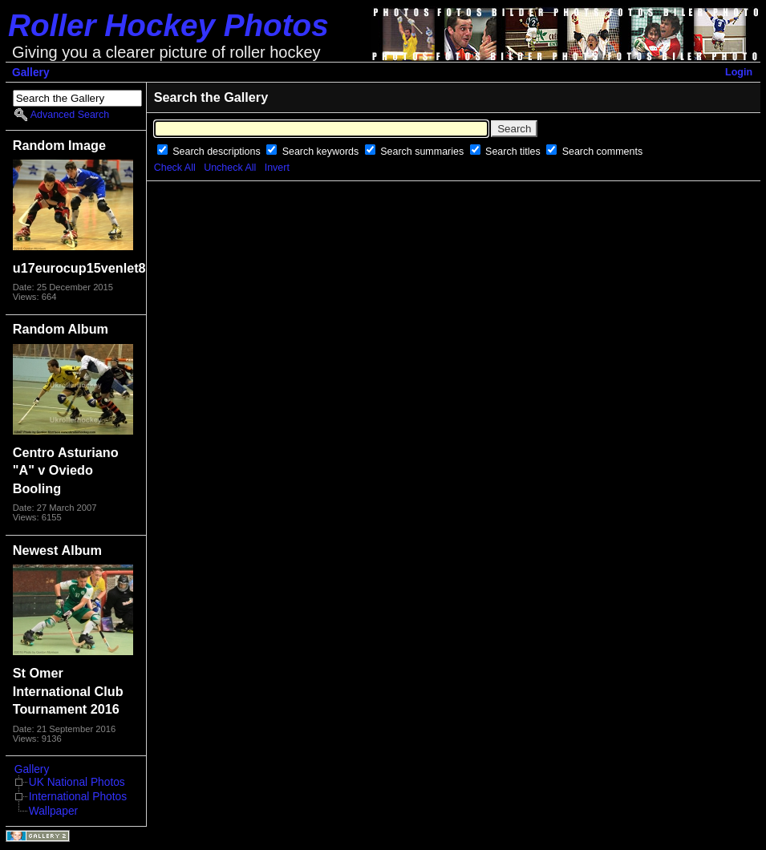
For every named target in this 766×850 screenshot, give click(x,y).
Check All (175, 167)
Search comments (602, 151)
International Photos (78, 797)
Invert (277, 167)
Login (738, 72)
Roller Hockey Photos (168, 25)
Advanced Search (69, 114)
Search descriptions (217, 151)
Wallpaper (53, 811)
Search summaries (423, 151)
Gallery (31, 73)
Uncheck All (230, 167)
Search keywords (322, 151)
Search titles (514, 151)
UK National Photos (77, 782)
